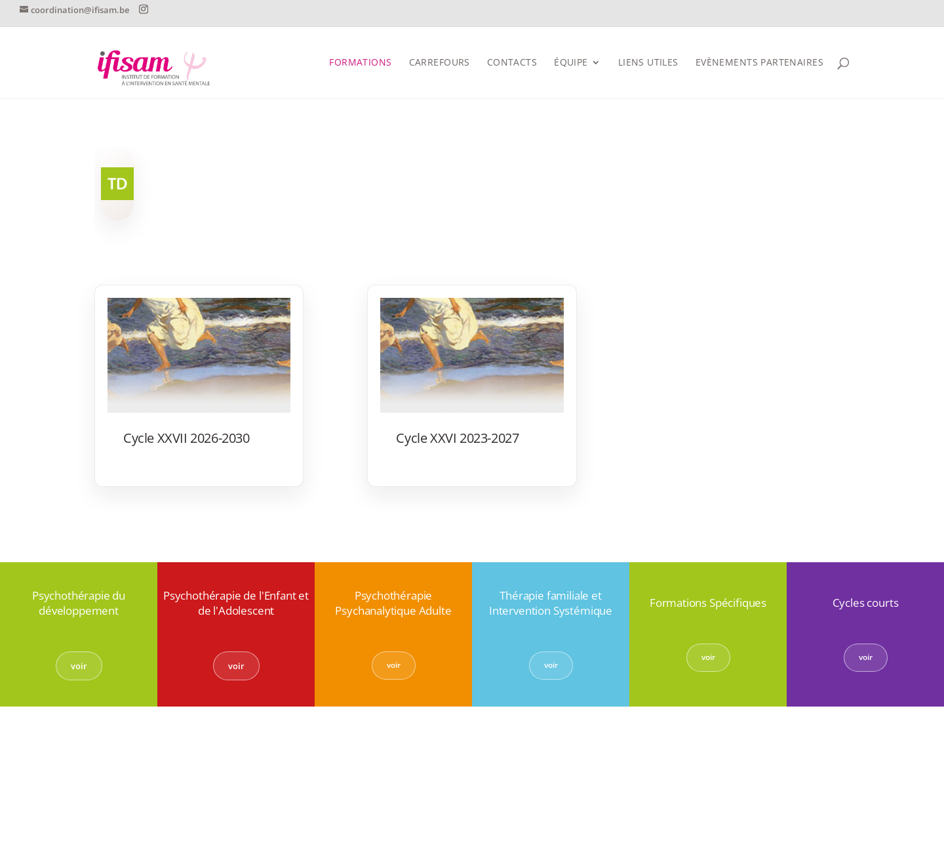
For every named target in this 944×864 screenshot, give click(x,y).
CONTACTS (512, 63)
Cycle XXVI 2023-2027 (457, 438)
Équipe (571, 63)
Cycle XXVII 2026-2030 (186, 438)
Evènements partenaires (759, 63)
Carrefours (439, 63)
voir (79, 666)
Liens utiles (648, 63)
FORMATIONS (360, 63)
